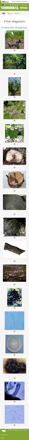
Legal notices (4, 434)
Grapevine (17, 13)
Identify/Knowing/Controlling (20, 1)
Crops (10, 13)
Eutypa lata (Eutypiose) (14, 27)
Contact (3, 438)
